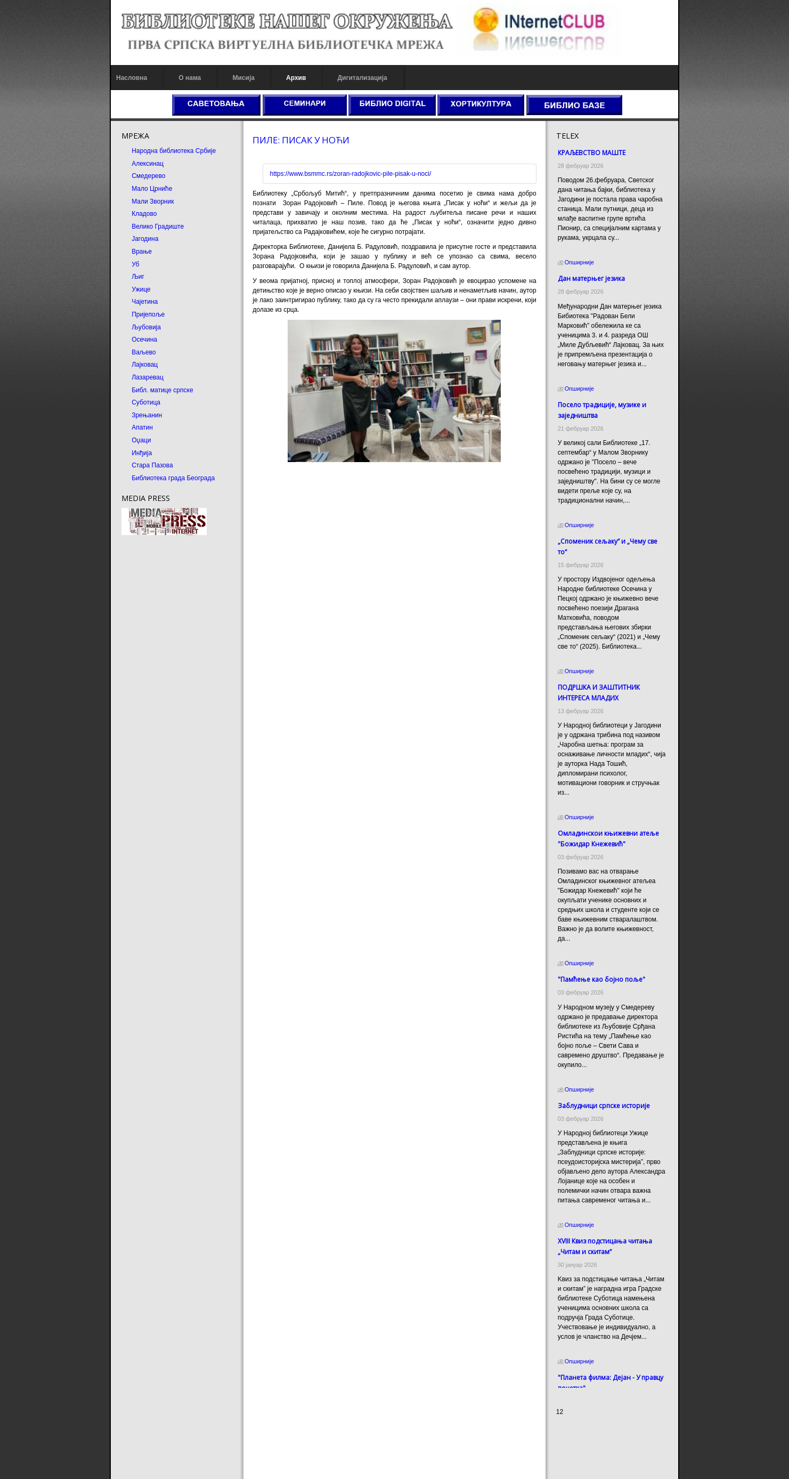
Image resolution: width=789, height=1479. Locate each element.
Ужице (113, 289)
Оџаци (113, 440)
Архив (268, 78)
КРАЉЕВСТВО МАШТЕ (606, 152)
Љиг (110, 276)
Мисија (215, 78)
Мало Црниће (124, 188)
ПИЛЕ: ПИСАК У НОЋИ (287, 140)
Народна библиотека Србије (146, 151)
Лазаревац (120, 377)
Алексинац (120, 163)
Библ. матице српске (134, 390)
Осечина (116, 339)
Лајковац (117, 364)
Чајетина (117, 301)
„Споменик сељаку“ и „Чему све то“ (628, 522)
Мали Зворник (125, 201)
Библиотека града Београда (145, 478)
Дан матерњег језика (606, 268)
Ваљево (116, 352)
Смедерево (120, 176)
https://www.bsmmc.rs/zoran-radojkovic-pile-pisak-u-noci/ (337, 173)
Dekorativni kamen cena (605, 1441)
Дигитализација (334, 78)
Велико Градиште (130, 226)
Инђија (114, 453)
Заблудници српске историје (619, 1027)
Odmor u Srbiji (591, 1461)
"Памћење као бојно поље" (616, 911)
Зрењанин (119, 415)
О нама (162, 78)
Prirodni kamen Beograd (605, 1451)
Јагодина (117, 239)
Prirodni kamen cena (600, 1432)
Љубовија (118, 327)
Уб (107, 264)
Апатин (114, 427)
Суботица (118, 402)
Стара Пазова (124, 465)
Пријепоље (120, 314)
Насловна (103, 78)
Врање (114, 251)
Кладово (116, 213)
